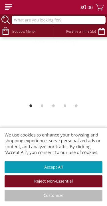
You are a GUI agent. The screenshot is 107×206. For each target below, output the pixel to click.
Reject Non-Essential (53, 181)
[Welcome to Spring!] (53, 49)
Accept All (53, 167)
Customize (54, 195)
